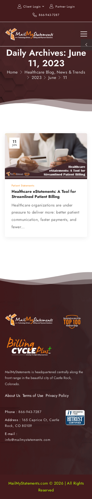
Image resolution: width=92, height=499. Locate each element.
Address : (13, 419)
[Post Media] (46, 156)
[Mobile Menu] (83, 34)
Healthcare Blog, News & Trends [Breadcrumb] (55, 72)
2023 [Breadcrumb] (37, 77)
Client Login (32, 6)
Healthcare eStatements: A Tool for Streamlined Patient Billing (44, 194)
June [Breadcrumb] (52, 77)
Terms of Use (33, 395)
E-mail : (11, 433)
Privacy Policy (57, 395)
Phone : (23, 411)
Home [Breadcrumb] (12, 72)
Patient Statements (23, 185)
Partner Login (65, 6)
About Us (12, 395)
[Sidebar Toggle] (86, 44)
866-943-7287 (49, 15)
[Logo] (29, 34)
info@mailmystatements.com (28, 439)
